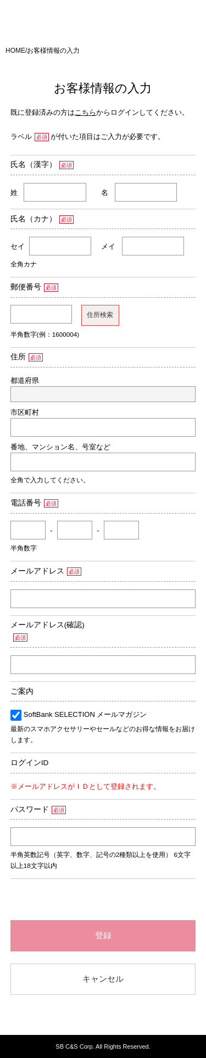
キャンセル (103, 978)
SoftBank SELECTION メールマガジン (85, 714)
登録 (103, 935)
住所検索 (100, 315)
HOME (15, 50)
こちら (85, 112)
